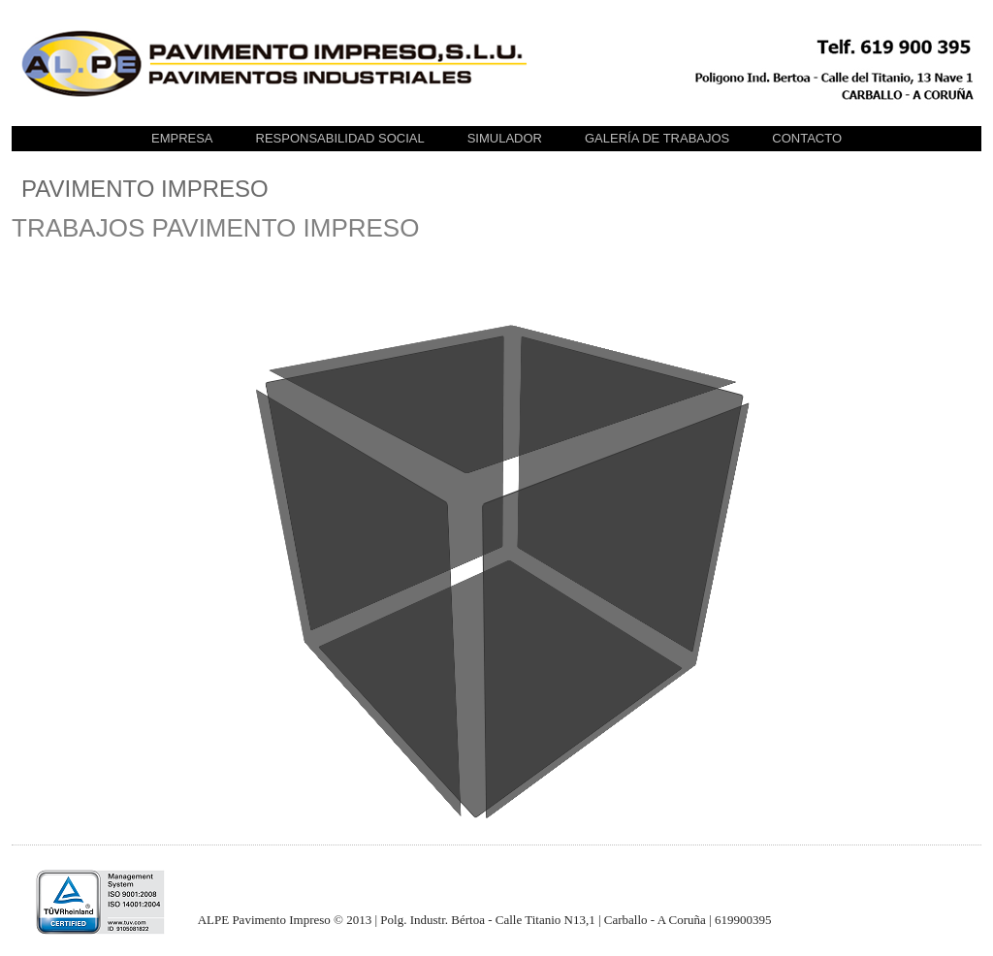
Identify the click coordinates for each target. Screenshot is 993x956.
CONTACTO (807, 138)
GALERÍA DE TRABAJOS (657, 138)
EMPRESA (182, 138)
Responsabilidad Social (340, 138)
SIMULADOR (504, 138)
